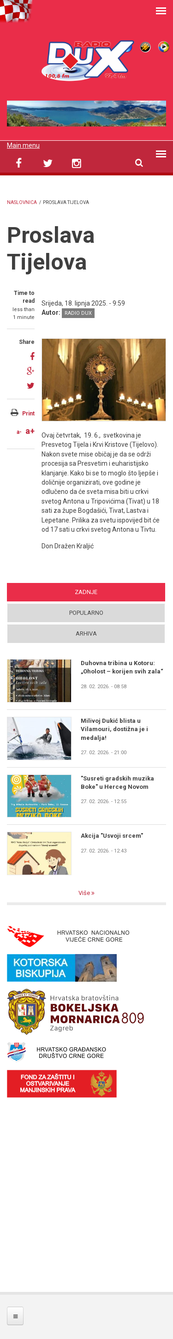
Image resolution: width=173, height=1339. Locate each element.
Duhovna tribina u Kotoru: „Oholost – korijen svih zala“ (122, 667)
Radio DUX (78, 313)
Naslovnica (22, 202)
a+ (30, 431)
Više (84, 892)
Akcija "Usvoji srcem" (112, 835)
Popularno (86, 612)
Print (28, 413)
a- (19, 432)
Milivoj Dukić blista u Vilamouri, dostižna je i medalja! (114, 729)
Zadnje (86, 591)
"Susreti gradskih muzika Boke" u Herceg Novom (117, 782)
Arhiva (86, 633)
